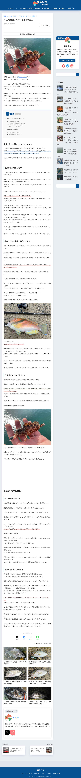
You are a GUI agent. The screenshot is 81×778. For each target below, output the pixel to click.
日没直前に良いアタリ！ (15, 134)
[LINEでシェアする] (37, 638)
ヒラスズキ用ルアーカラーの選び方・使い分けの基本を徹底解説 (68, 99)
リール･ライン (9, 8)
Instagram (13, 735)
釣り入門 (54, 8)
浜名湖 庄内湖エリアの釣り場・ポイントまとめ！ (67, 169)
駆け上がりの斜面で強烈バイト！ (17, 123)
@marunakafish (22, 77)
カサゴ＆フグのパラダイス (16, 126)
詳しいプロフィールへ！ (67, 60)
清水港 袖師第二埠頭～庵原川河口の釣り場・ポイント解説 (68, 159)
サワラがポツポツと (14, 132)
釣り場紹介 (62, 8)
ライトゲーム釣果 (46, 643)
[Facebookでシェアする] (24, 638)
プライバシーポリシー (46, 773)
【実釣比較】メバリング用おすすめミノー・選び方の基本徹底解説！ (68, 121)
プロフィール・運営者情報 (32, 773)
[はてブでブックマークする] (30, 638)
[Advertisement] (27, 473)
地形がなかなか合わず (14, 121)
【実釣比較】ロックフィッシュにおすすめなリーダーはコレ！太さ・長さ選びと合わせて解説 (68, 110)
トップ (22, 773)
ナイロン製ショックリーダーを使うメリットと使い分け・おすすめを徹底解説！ (68, 140)
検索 (77, 75)
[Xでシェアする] (17, 638)
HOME (40, 770)
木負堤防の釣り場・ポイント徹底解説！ (71, 177)
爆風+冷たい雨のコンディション (16, 119)
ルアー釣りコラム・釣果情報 (24, 8)
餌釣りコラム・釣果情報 (42, 8)
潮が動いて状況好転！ (13, 129)
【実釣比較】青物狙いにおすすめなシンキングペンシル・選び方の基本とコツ (68, 90)
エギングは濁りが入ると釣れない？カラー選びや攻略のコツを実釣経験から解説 (68, 149)
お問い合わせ (72, 8)
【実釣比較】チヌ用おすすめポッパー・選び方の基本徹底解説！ (68, 130)
